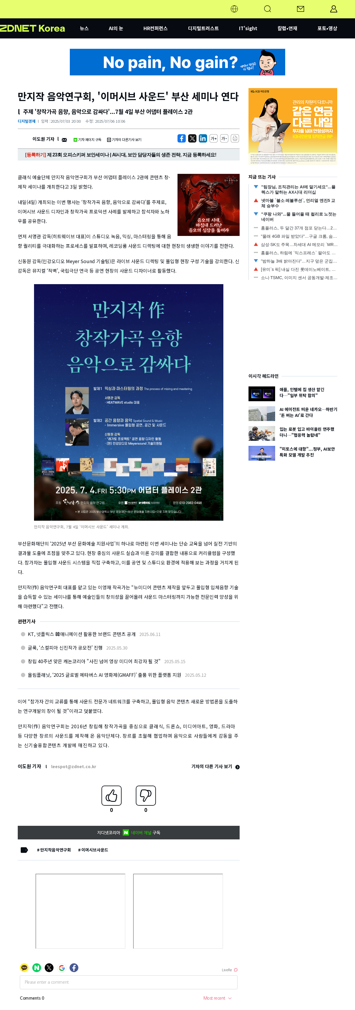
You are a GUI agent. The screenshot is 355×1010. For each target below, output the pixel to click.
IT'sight (248, 28)
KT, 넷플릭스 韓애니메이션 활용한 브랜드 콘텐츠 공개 (82, 633)
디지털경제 (27, 121)
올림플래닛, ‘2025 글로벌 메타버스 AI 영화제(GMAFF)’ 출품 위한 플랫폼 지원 (104, 674)
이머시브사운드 (94, 850)
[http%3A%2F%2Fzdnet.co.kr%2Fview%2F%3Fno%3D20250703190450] (203, 138)
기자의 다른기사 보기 (124, 139)
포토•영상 (327, 28)
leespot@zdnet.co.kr (73, 766)
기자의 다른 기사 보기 (215, 766)
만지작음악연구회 (55, 850)
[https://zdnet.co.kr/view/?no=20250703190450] (182, 138)
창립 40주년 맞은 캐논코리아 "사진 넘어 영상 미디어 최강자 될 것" (94, 661)
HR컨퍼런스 (155, 28)
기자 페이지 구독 (87, 139)
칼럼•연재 (287, 28)
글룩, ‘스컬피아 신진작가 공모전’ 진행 (65, 647)
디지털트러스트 (203, 28)
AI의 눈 (116, 28)
